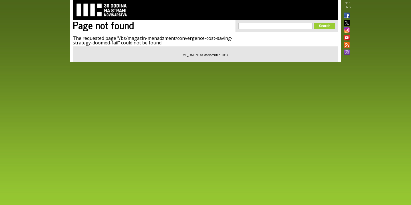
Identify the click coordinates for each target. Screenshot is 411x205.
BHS (347, 3)
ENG (347, 7)
